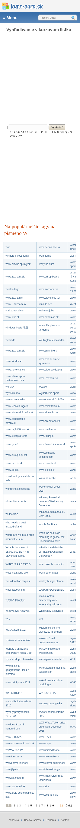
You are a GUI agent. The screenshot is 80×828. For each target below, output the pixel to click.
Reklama (51, 820)
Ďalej (68, 805)
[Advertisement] (40, 78)
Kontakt (65, 820)
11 (61, 805)
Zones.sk (14, 820)
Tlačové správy (32, 820)
